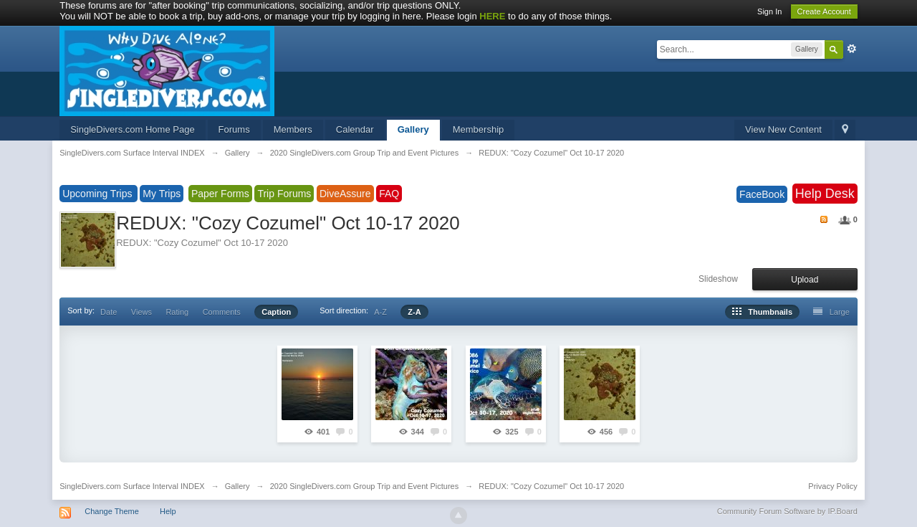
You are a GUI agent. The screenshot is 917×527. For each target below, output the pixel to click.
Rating (176, 312)
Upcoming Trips (98, 193)
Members (293, 129)
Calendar (355, 129)
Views (141, 312)
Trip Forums (284, 193)
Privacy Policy (832, 486)
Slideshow (718, 279)
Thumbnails (762, 312)
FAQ (389, 193)
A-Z (380, 312)
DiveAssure (345, 193)
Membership (478, 129)
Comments (222, 312)
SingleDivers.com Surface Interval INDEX (131, 486)
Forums (234, 129)
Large (831, 312)
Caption (276, 312)
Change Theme (112, 511)
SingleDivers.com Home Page (132, 129)
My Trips (162, 193)
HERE (492, 16)
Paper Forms (220, 193)
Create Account (824, 11)
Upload (804, 280)
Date (108, 312)
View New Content (783, 129)
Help (168, 511)
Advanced (852, 48)
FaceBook (761, 194)
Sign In (769, 11)
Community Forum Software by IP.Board (787, 511)
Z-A (414, 312)
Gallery (413, 129)
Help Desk (825, 193)
